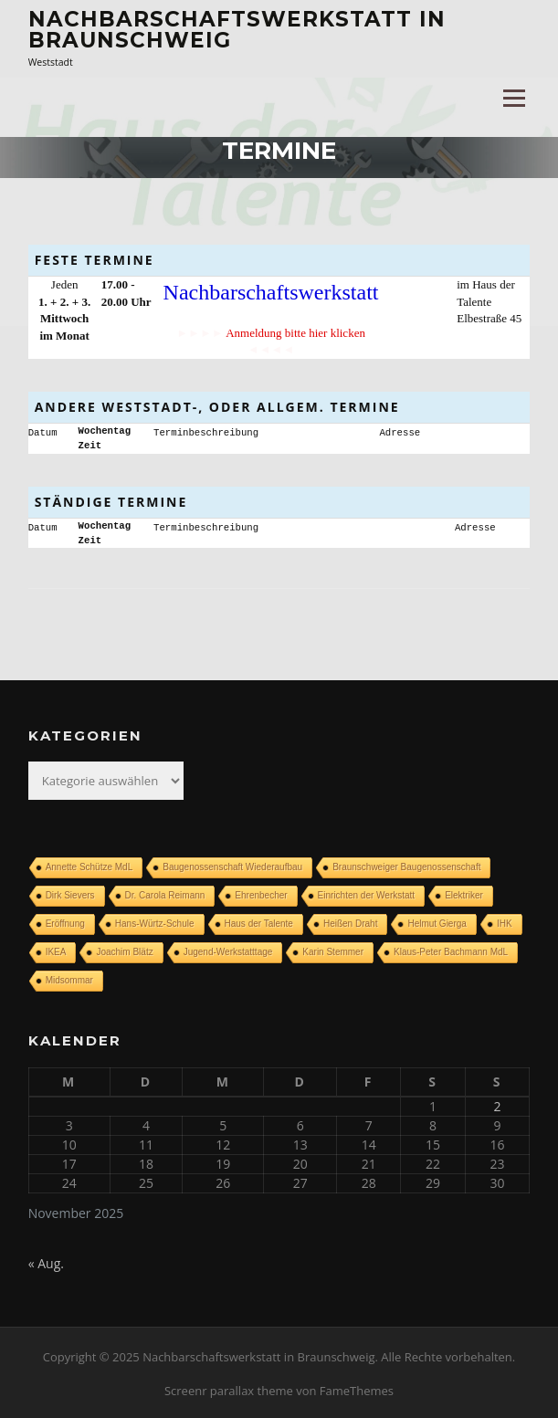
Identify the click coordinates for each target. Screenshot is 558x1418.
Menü (514, 97)
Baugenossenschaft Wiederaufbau (232, 865)
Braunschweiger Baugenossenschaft (406, 865)
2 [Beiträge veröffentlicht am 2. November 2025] (497, 1104)
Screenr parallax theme (228, 1389)
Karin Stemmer (332, 950)
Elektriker (464, 893)
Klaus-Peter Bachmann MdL (451, 950)
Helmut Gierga (436, 922)
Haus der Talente (259, 922)
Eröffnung (65, 922)
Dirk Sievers (70, 893)
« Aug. (46, 1261)
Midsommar (69, 978)
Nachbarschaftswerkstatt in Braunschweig (237, 29)
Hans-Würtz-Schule (155, 922)
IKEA (56, 950)
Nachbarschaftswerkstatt (271, 292)
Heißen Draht (350, 922)
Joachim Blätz (124, 950)
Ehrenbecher (261, 893)
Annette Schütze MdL (89, 865)
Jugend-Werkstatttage (228, 950)
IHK (504, 922)
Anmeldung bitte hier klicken (295, 333)
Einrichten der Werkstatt (367, 893)
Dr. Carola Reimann (165, 893)
